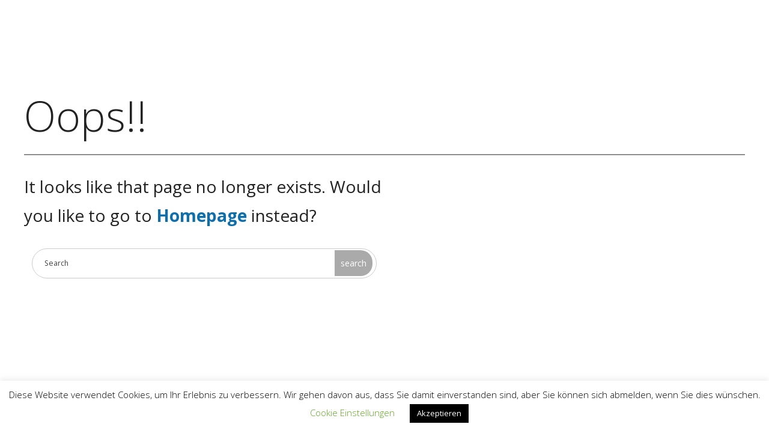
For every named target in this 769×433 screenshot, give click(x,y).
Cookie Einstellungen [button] (352, 413)
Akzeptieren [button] (439, 413)
